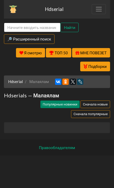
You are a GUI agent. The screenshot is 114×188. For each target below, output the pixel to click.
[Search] (32, 27)
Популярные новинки (60, 104)
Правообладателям (57, 147)
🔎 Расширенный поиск (29, 39)
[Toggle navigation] (99, 9)
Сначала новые (95, 104)
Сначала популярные (90, 114)
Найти (69, 27)
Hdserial (54, 9)
